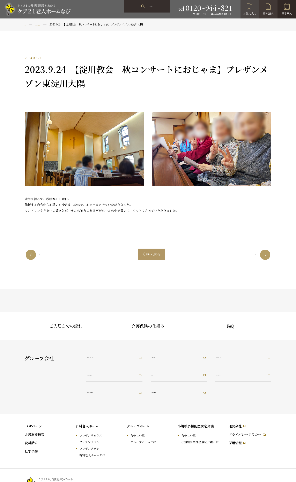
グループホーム (138, 426)
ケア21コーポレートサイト (112, 355)
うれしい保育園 (168, 392)
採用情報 (235, 443)
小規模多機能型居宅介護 (196, 426)
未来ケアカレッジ (234, 355)
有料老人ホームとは (92, 455)
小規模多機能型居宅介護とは (200, 442)
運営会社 (235, 426)
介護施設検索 (34, 434)
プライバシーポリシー (245, 434)
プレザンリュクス (90, 435)
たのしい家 (137, 435)
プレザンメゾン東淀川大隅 (56, 24)
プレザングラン (89, 442)
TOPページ (33, 426)
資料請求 (268, 13)
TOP (27, 24)
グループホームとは (143, 442)
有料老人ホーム (87, 426)
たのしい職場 (166, 355)
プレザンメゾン (89, 448)
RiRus (160, 374)
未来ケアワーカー (234, 374)
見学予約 (286, 13)
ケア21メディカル (105, 374)
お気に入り (250, 13)
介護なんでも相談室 (107, 392)
